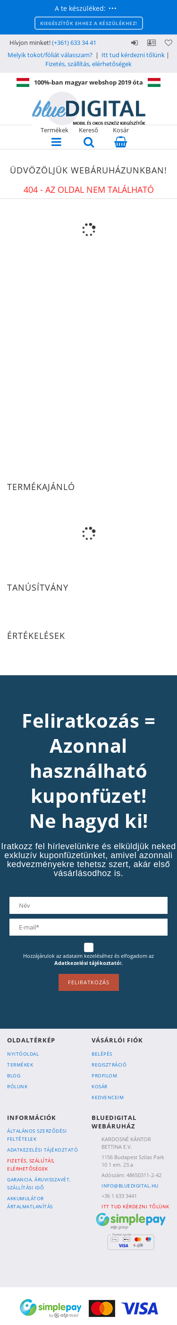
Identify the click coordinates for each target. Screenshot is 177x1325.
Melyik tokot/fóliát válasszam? (50, 55)
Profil (151, 42)
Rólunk (17, 1086)
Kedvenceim (108, 1097)
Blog (13, 1075)
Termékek (20, 1064)
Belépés (134, 42)
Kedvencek (168, 42)
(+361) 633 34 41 (74, 42)
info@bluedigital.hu (130, 1185)
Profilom (104, 1075)
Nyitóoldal (23, 1053)
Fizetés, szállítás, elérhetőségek (88, 64)
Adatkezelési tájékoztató (42, 1149)
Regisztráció (109, 1064)
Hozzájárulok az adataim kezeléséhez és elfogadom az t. (88, 959)
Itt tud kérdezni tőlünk (133, 55)
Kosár (100, 1086)
